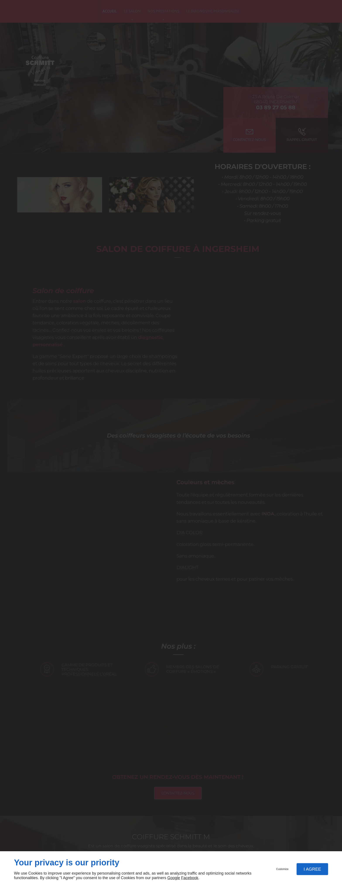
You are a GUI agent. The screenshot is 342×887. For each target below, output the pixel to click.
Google (173, 878)
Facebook (189, 878)
